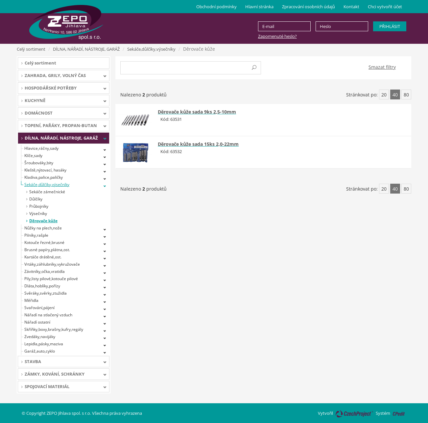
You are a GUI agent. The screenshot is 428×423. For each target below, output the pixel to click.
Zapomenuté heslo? (277, 36)
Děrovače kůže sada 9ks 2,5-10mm (197, 112)
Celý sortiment (31, 49)
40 (395, 95)
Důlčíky (35, 199)
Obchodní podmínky (216, 7)
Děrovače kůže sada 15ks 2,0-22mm (198, 144)
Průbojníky (38, 206)
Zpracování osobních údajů (308, 7)
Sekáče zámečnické (47, 192)
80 (406, 95)
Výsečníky (38, 213)
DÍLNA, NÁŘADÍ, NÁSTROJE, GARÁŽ (86, 49)
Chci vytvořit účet (385, 7)
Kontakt (351, 7)
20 (384, 95)
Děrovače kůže (43, 221)
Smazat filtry (382, 67)
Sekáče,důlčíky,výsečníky (151, 49)
